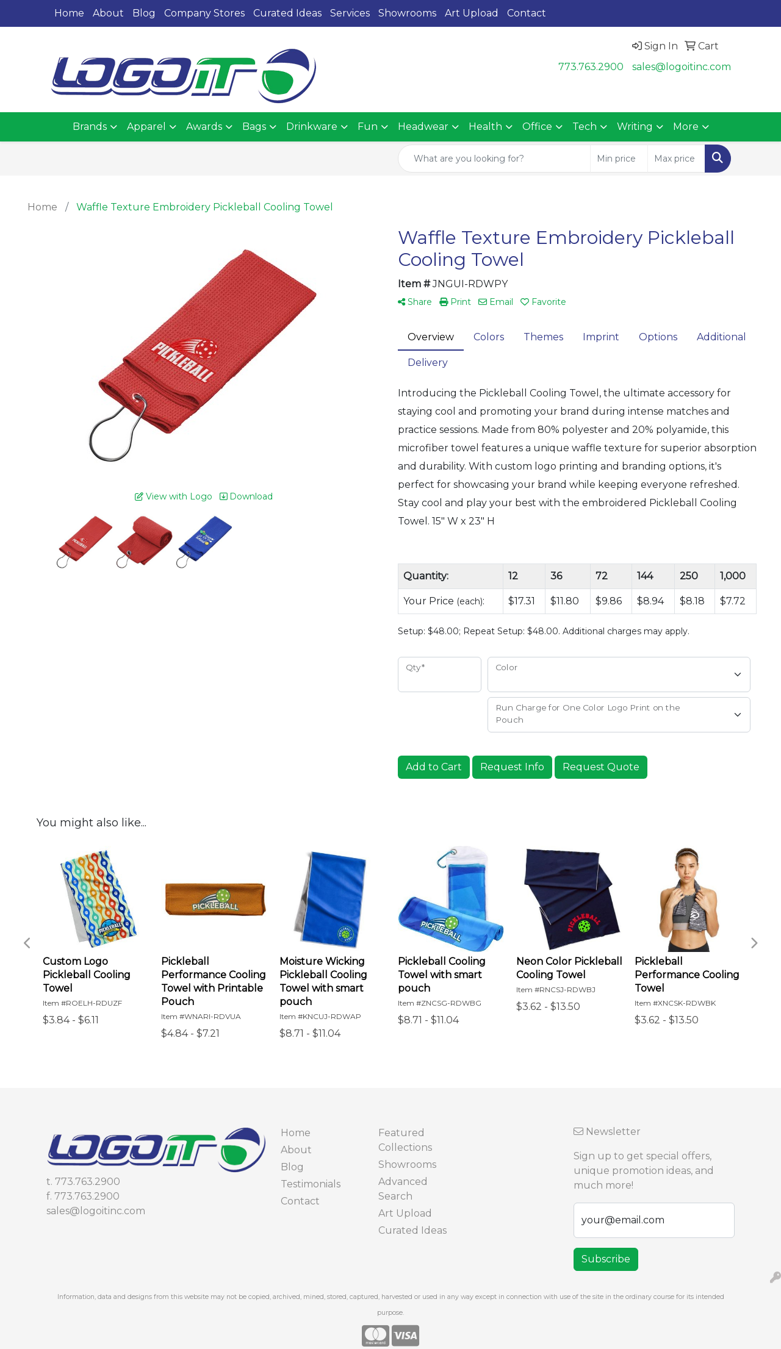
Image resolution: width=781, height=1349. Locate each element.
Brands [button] (90, 126)
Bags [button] (254, 126)
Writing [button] (635, 126)
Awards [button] (204, 126)
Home (69, 13)
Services (350, 13)
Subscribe (605, 1259)
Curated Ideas (287, 13)
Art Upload (471, 13)
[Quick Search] (494, 159)
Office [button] (537, 126)
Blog (144, 13)
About (108, 13)
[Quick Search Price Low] (619, 159)
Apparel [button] (146, 126)
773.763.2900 (591, 67)
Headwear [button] (423, 126)
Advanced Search (403, 1189)
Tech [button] (584, 126)
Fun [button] (368, 126)
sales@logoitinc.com (681, 67)
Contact (526, 13)
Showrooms (407, 13)
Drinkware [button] (311, 126)
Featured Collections (405, 1140)
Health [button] (485, 126)
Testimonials (310, 1184)
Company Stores (204, 13)
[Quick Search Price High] (676, 159)
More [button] (686, 126)
